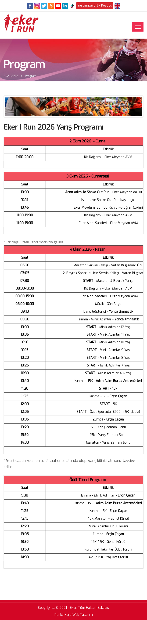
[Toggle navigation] (137, 27)
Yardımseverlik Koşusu (94, 5)
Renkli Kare (63, 615)
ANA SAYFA (11, 76)
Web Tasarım (82, 615)
